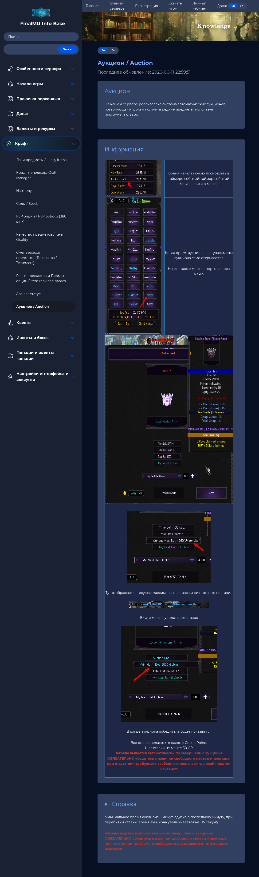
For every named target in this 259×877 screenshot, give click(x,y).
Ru (233, 6)
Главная (92, 6)
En (241, 6)
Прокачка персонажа (41, 99)
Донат (41, 114)
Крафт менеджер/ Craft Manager (36, 175)
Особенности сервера (41, 69)
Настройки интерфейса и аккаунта (41, 376)
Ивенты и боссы (41, 338)
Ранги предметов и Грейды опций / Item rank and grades (41, 278)
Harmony (24, 191)
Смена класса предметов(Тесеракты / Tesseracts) (36, 257)
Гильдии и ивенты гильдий (41, 355)
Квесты (41, 323)
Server (68, 49)
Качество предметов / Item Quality (39, 237)
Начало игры (41, 84)
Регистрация (146, 6)
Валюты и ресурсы (41, 129)
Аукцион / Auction (32, 306)
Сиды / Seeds (27, 203)
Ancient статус (28, 294)
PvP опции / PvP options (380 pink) (41, 219)
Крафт (41, 143)
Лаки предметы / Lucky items (41, 160)
